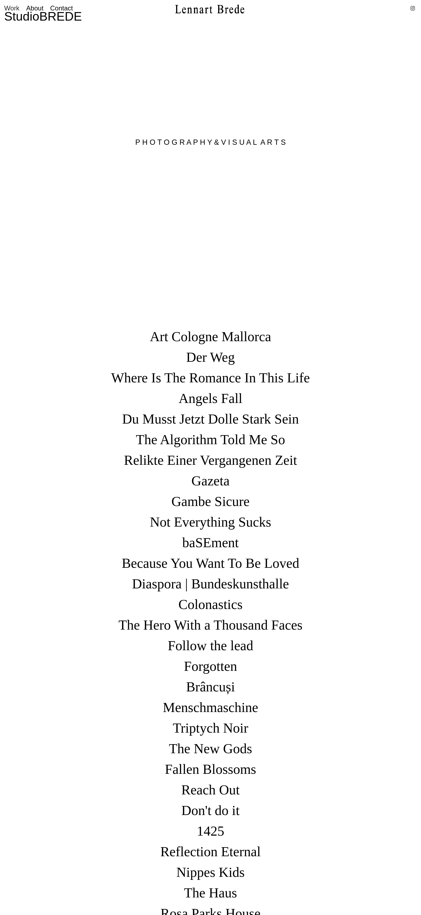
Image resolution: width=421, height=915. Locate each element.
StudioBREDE (43, 16)
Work (12, 8)
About (34, 8)
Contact (61, 8)
